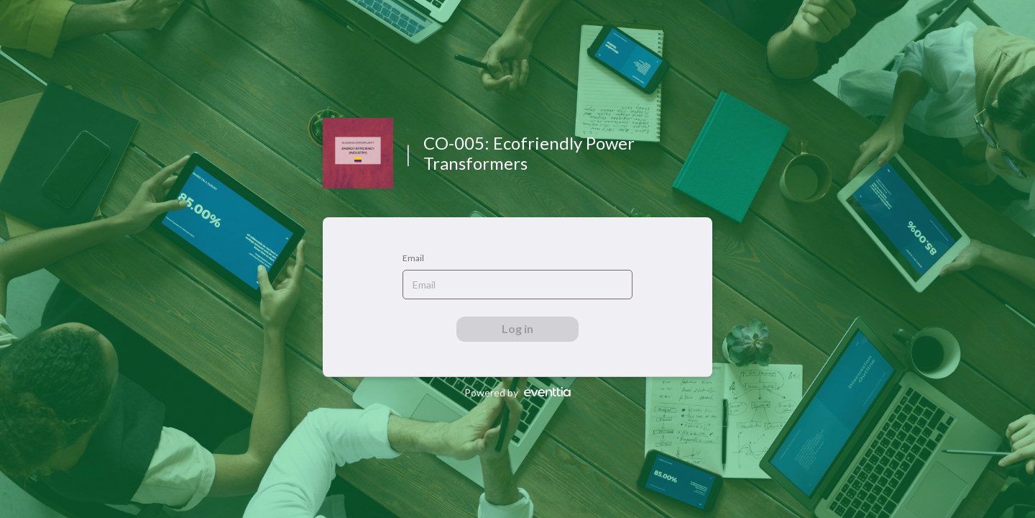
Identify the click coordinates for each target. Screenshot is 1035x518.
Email (413, 258)
